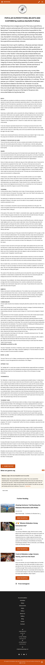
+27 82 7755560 (22, 637)
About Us (22, 613)
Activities (22, 600)
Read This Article (22, 518)
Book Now (5, 2)
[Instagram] (21, 654)
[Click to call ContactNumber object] (39, 2)
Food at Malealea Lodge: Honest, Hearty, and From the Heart (27, 555)
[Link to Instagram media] (8, 588)
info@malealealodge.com (22, 649)
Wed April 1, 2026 (19, 529)
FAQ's (22, 608)
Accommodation (22, 598)
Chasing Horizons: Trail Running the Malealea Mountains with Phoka (28, 506)
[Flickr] (19, 654)
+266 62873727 (22, 631)
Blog (22, 619)
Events (22, 621)
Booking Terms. (38, 661)
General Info (22, 605)
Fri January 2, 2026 (19, 560)
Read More (28, 486)
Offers (22, 611)
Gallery (22, 616)
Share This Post (8, 466)
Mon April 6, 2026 (19, 511)
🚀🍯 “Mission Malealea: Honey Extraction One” (27, 524)
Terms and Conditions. (30, 661)
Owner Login (22, 662)
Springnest (24, 661)
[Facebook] (26, 654)
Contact (22, 624)
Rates (22, 603)
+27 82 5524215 (22, 642)
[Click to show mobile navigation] (43, 2)
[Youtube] (24, 654)
